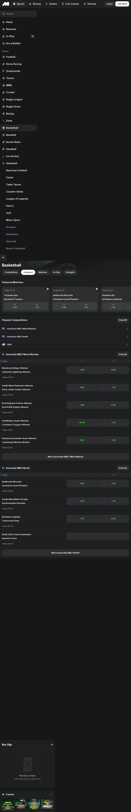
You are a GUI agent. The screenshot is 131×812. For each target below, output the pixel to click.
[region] (18, 131)
